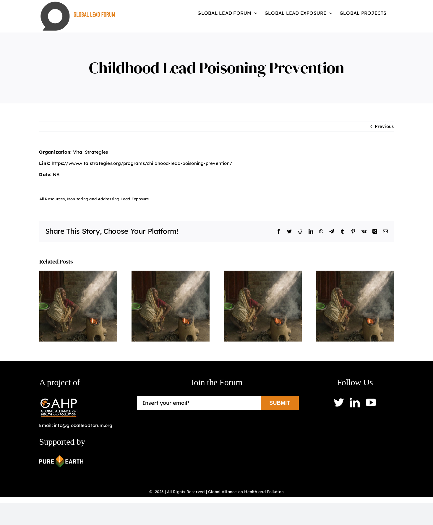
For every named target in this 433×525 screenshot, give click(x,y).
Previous (384, 126)
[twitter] (339, 402)
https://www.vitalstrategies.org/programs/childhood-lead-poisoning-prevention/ (142, 163)
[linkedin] (355, 402)
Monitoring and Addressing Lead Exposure (108, 198)
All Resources (52, 198)
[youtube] (371, 402)
